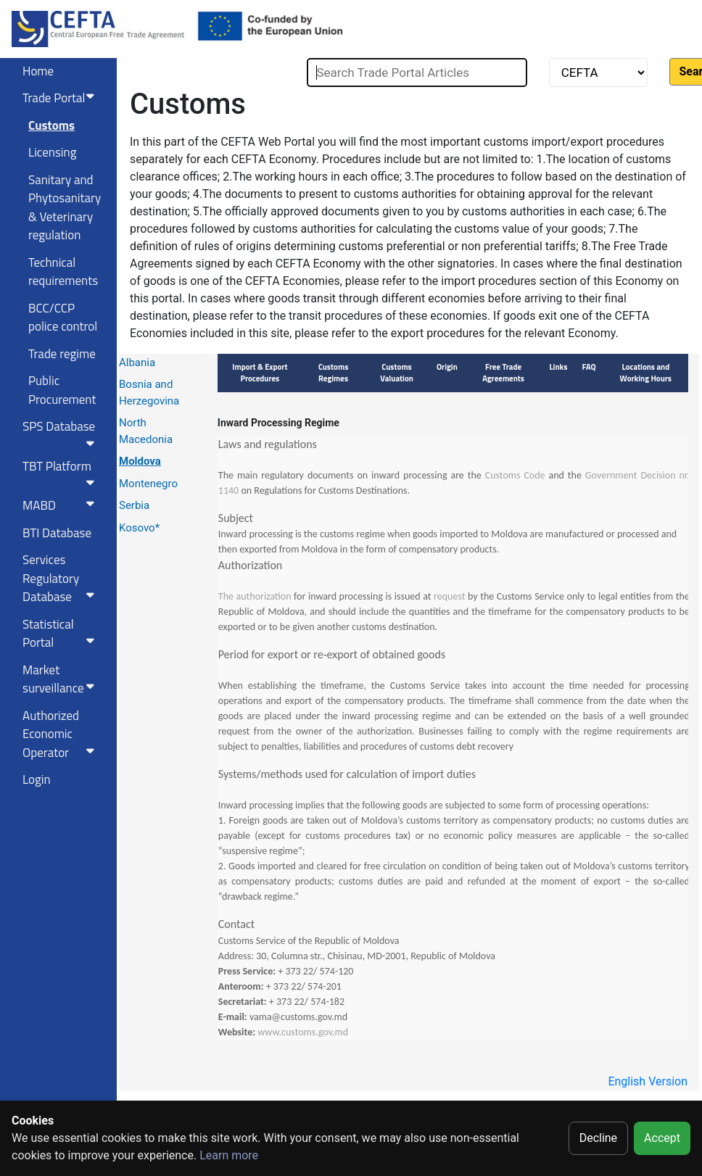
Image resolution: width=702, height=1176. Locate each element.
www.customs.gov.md (302, 1032)
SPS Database (61, 433)
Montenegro (148, 483)
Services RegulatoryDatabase (61, 578)
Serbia (134, 505)
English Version (647, 1081)
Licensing (52, 152)
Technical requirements (63, 272)
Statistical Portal (61, 634)
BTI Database (56, 532)
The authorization (255, 596)
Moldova (140, 461)
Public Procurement (62, 390)
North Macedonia (146, 431)
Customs (51, 125)
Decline (598, 1138)
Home (38, 71)
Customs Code (515, 475)
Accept (662, 1138)
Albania (137, 362)
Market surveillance (61, 679)
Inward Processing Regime (278, 422)
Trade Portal (61, 97)
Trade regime (62, 353)
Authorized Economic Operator (61, 734)
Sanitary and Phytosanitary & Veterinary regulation (64, 207)
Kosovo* (139, 527)
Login (36, 779)
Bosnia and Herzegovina (149, 392)
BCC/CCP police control (62, 317)
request (449, 596)
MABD (61, 505)
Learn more (228, 1155)
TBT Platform (61, 473)
